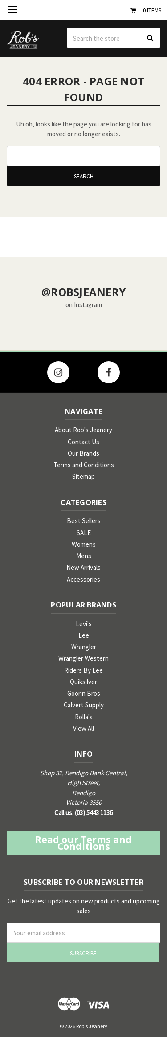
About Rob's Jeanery (83, 430)
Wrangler (83, 647)
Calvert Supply (84, 705)
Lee (83, 635)
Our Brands (83, 453)
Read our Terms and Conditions (83, 842)
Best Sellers (84, 521)
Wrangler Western (83, 658)
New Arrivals (83, 567)
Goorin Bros (83, 693)
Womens (84, 544)
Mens (83, 556)
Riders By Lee (83, 670)
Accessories (83, 579)
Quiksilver (83, 682)
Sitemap (83, 476)
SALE (84, 532)
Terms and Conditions (83, 465)
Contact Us (83, 442)
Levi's (84, 623)
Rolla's (84, 717)
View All (83, 728)
